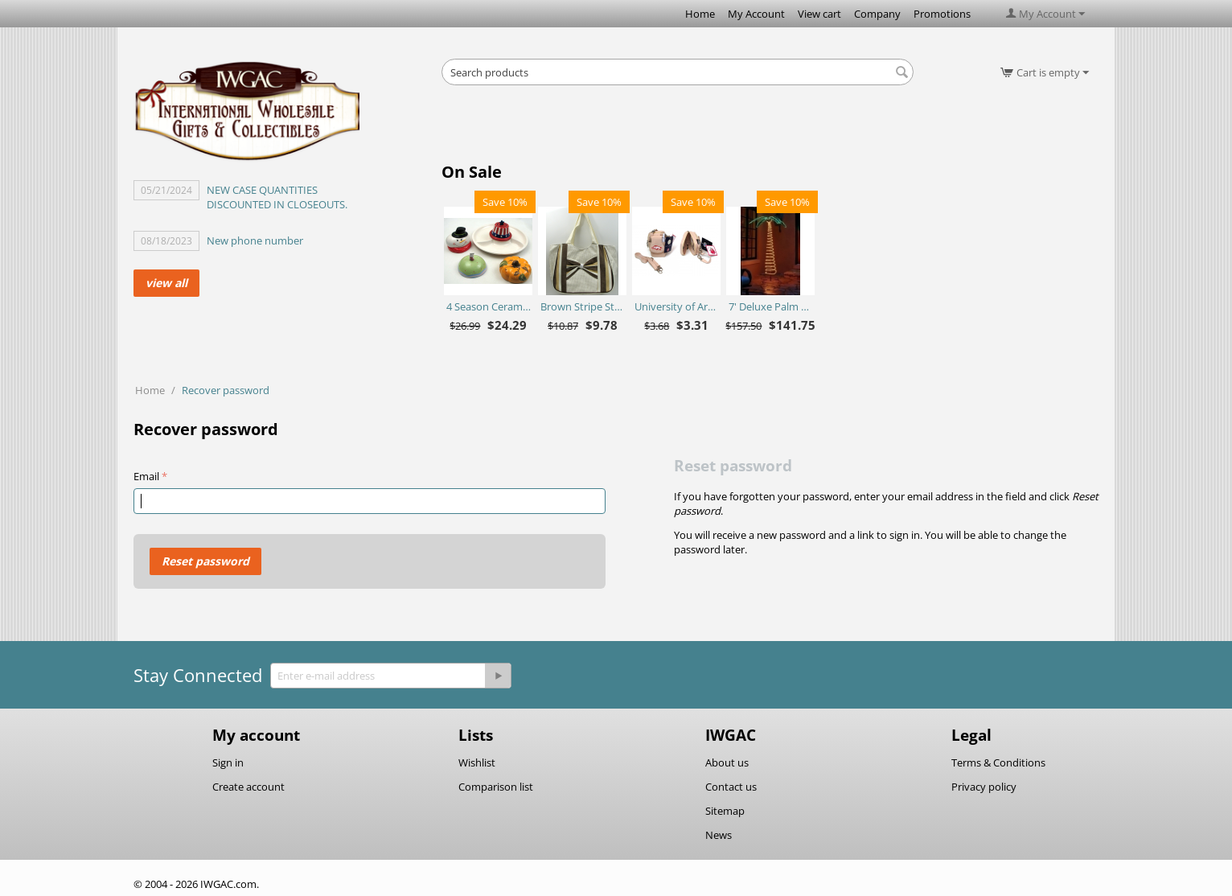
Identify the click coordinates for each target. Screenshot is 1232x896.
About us (727, 762)
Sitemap (725, 811)
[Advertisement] (678, 129)
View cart (819, 13)
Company (877, 13)
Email (146, 476)
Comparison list (495, 786)
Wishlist (476, 762)
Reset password (205, 561)
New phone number (255, 240)
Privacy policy (983, 786)
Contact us (731, 786)
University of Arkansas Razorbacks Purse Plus (676, 306)
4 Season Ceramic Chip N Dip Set (488, 306)
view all (166, 282)
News (718, 835)
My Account (756, 13)
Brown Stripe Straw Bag (582, 306)
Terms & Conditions (998, 762)
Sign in (228, 762)
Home (700, 13)
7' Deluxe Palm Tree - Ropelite (771, 306)
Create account (248, 786)
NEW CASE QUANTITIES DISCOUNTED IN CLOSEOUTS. (277, 197)
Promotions (942, 13)
